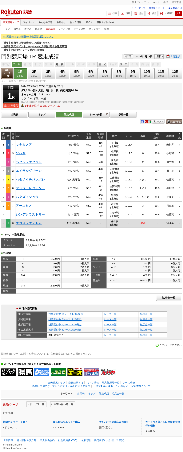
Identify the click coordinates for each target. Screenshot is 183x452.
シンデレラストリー (30, 214)
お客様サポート (157, 8)
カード (156, 2)
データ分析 (79, 28)
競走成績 (50, 28)
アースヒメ (24, 205)
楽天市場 (176, 2)
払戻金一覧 (168, 297)
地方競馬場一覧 (110, 382)
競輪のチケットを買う (15, 422)
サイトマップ (138, 8)
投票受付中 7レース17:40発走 (65, 324)
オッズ (27, 28)
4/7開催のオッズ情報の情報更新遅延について (28, 36)
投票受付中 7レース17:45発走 (65, 319)
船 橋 (59, 64)
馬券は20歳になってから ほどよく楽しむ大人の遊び (61, 386)
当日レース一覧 (7, 73)
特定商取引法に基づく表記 (109, 440)
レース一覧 (110, 314)
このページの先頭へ (170, 345)
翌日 (159, 56)
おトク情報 (75, 22)
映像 (106, 28)
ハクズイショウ (27, 197)
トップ (6, 28)
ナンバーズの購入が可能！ (114, 422)
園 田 (123, 64)
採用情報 (86, 440)
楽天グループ (139, 2)
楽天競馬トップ (11, 22)
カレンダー (95, 28)
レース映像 (129, 382)
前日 (128, 56)
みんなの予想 (45, 22)
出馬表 (17, 28)
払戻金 (38, 28)
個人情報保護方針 (26, 440)
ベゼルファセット (29, 162)
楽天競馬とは (175, 8)
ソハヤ (21, 153)
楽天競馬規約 (47, 440)
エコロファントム (29, 223)
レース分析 (64, 28)
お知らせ (61, 22)
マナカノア (24, 144)
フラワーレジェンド (30, 188)
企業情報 (8, 440)
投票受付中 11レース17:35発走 (66, 314)
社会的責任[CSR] (67, 440)
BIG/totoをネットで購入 (66, 422)
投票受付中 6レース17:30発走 (65, 329)
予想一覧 (123, 114)
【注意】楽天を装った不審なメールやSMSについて (122, 386)
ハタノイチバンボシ (30, 179)
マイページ (28, 22)
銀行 (165, 2)
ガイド (89, 22)
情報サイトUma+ (105, 22)
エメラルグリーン (29, 170)
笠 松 (102, 64)
